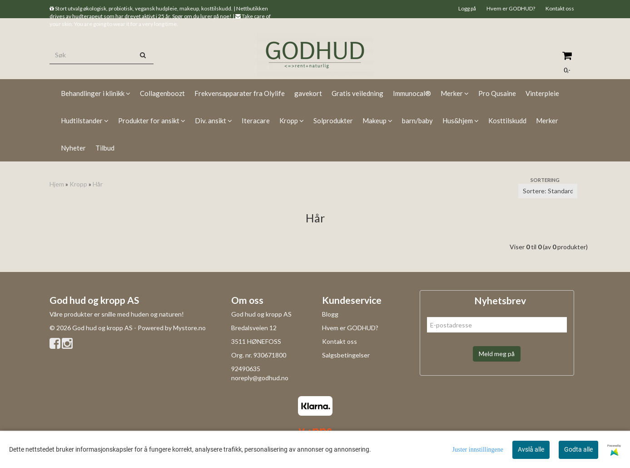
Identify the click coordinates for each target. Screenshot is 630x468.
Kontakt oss (560, 8)
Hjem (57, 184)
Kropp (78, 184)
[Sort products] (547, 191)
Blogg (330, 314)
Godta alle (578, 449)
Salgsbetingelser (346, 355)
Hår (98, 184)
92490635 (245, 368)
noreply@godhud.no (259, 378)
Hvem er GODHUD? (510, 8)
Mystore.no (189, 328)
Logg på (467, 8)
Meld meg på (497, 353)
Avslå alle (531, 449)
